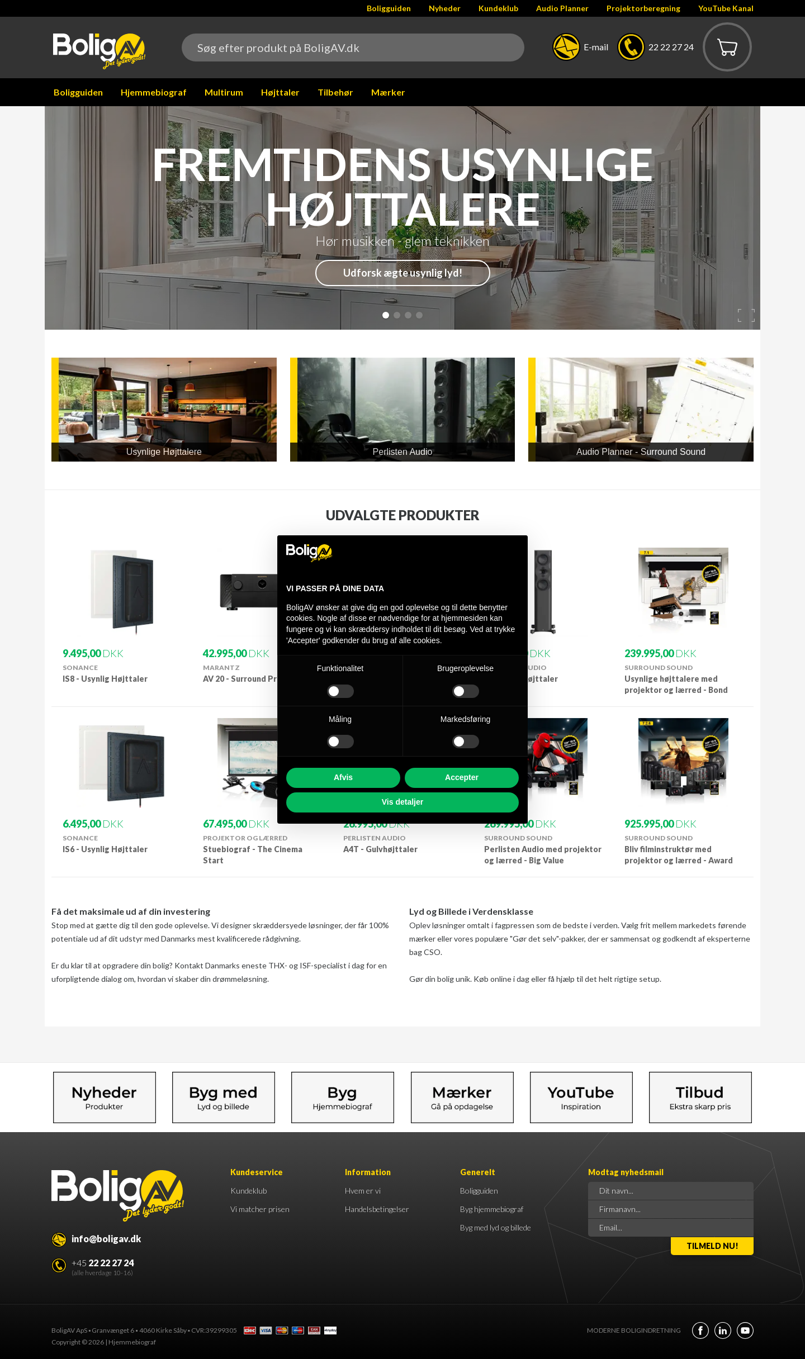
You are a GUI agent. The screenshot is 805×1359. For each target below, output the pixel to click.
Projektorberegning (643, 8)
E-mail (596, 46)
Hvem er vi (363, 1190)
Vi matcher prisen (260, 1209)
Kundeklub (498, 8)
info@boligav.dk (106, 1238)
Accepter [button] (462, 777)
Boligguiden (389, 8)
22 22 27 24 (671, 46)
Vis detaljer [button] (402, 801)
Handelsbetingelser (377, 1209)
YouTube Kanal (726, 8)
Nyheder (445, 8)
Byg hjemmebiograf (491, 1209)
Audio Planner (562, 8)
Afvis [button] (343, 777)
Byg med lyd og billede (495, 1227)
